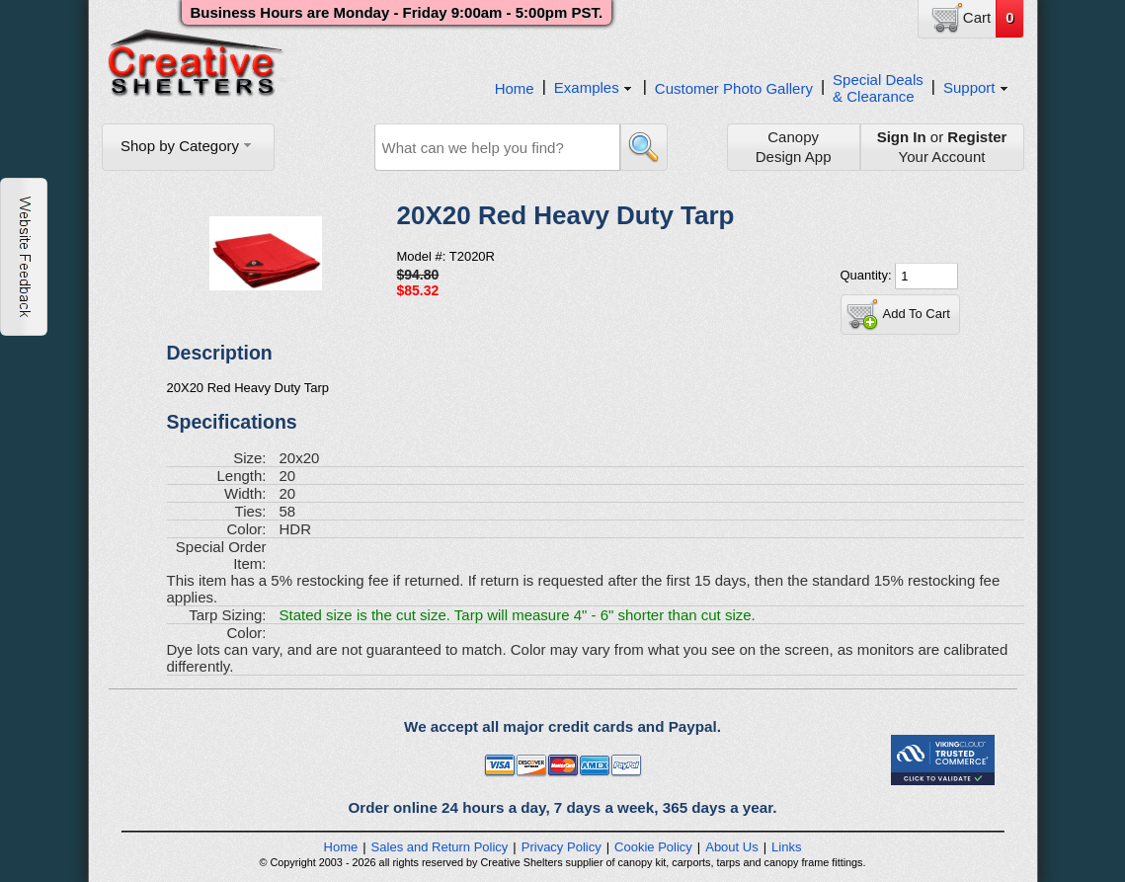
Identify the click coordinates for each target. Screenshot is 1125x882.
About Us (731, 847)
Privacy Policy (562, 847)
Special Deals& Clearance (878, 88)
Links (786, 847)
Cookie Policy (653, 847)
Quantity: (868, 275)
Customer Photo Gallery (734, 88)
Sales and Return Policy (440, 847)
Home (514, 88)
